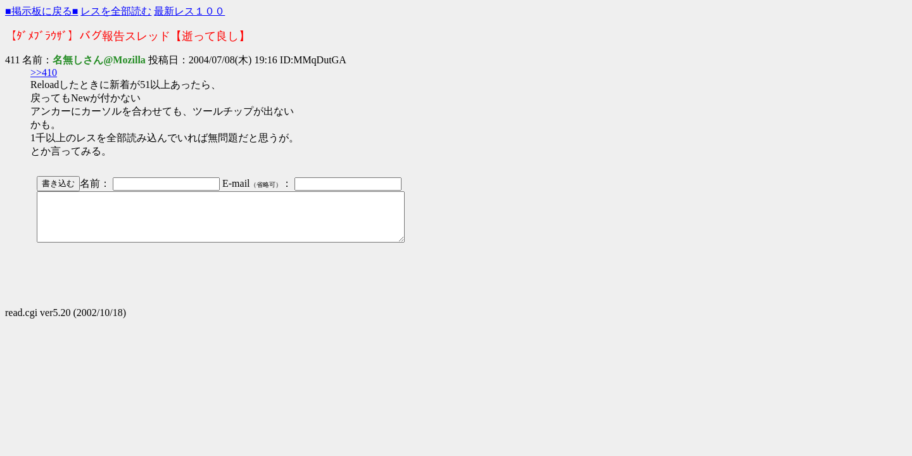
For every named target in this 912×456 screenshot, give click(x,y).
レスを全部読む (115, 11)
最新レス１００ (189, 11)
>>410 (43, 72)
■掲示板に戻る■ (41, 11)
